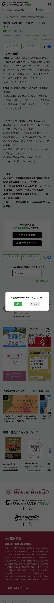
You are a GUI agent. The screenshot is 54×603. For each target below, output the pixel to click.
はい (18, 304)
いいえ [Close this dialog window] (34, 304)
